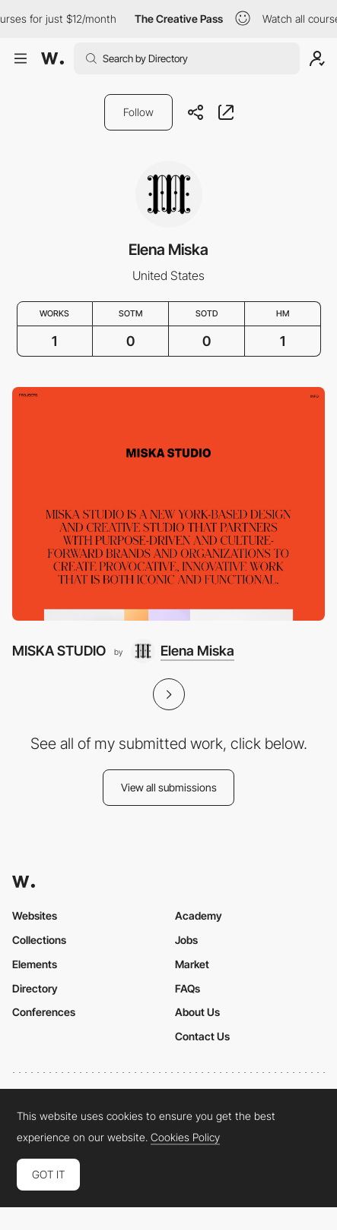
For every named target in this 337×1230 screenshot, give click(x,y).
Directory (35, 988)
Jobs (186, 939)
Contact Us (202, 1036)
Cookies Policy (185, 1137)
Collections (39, 939)
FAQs (187, 988)
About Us (197, 1011)
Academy (198, 915)
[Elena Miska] (182, 651)
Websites (34, 915)
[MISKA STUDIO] (168, 504)
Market (192, 964)
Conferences (43, 1011)
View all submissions (169, 787)
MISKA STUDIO (59, 651)
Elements (34, 964)
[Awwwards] (52, 58)
